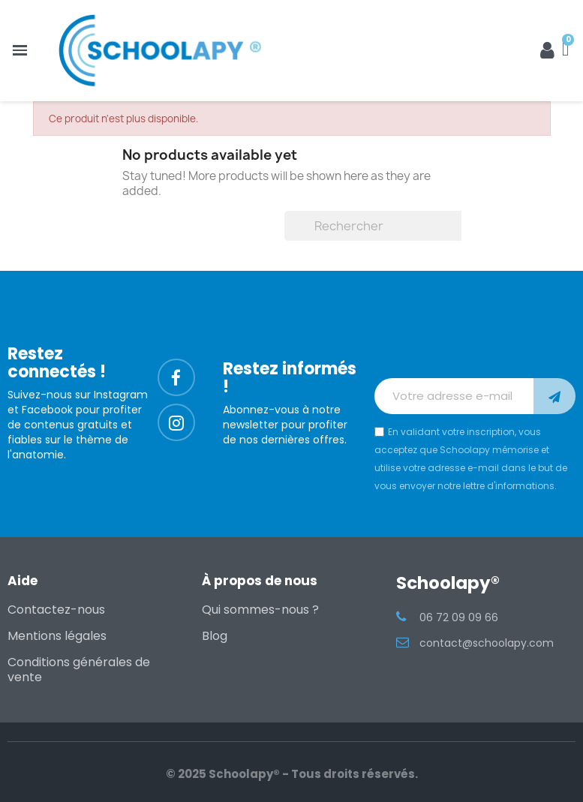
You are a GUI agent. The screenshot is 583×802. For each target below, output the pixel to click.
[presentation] (474, 341)
